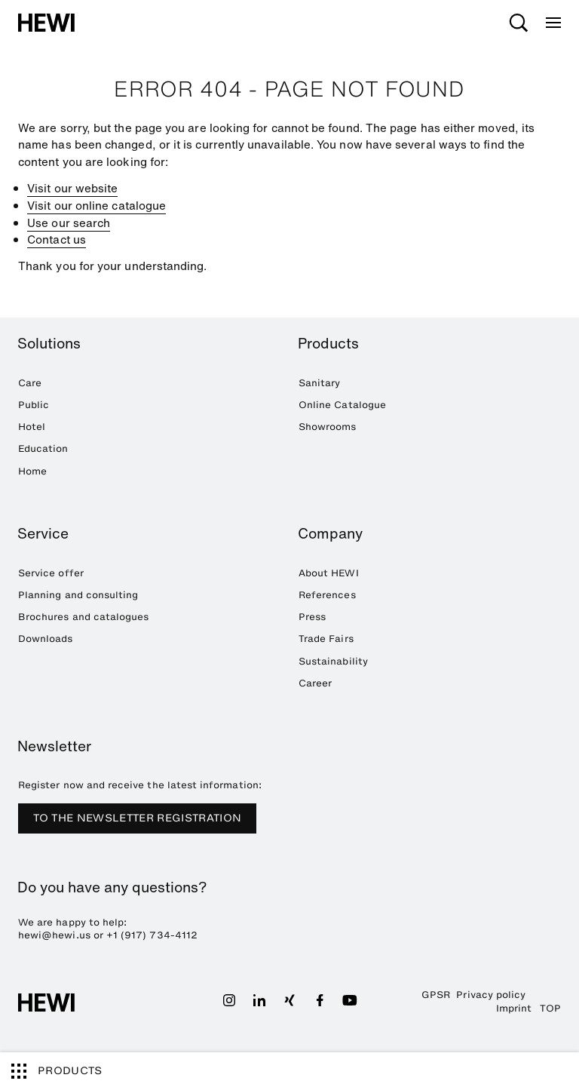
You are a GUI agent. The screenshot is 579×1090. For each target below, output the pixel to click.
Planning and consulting (78, 594)
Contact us (56, 239)
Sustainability (333, 661)
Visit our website (72, 188)
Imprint (514, 1008)
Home (32, 471)
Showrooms (328, 426)
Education (43, 448)
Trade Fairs (326, 638)
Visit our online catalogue (96, 205)
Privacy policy (490, 994)
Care (29, 382)
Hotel (31, 426)
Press (312, 616)
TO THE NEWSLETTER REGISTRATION (137, 818)
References (327, 594)
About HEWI (329, 572)
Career (315, 683)
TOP (550, 1008)
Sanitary (319, 382)
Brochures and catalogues (83, 616)
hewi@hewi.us (54, 935)
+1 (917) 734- (140, 935)
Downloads (45, 638)
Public (33, 404)
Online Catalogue (342, 404)
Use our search (68, 222)
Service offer (51, 572)
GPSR (435, 994)
